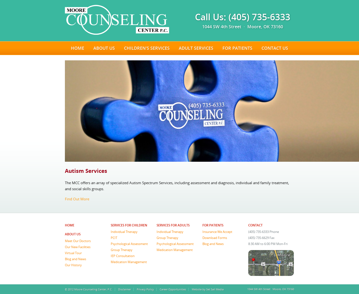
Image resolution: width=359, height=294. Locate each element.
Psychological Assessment (129, 244)
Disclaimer (124, 289)
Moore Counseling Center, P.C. (117, 20)
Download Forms (214, 238)
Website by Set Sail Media (208, 289)
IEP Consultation (123, 256)
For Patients (237, 48)
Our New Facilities (77, 247)
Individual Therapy (124, 232)
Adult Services (196, 48)
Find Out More (77, 198)
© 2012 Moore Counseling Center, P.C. (88, 289)
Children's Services (147, 48)
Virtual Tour (73, 253)
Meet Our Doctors (78, 241)
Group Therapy (121, 250)
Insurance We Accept (217, 232)
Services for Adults (173, 225)
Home (77, 48)
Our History (73, 265)
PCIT (114, 238)
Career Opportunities (173, 289)
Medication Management (129, 262)
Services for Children (129, 225)
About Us (104, 48)
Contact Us (275, 48)
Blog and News (75, 259)
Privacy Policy (145, 289)
